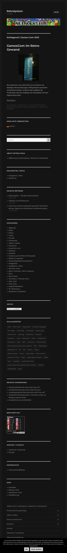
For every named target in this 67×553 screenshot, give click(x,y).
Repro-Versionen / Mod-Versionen (21, 271)
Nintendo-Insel (14, 268)
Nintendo (31, 342)
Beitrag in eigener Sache (17, 397)
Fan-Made (11, 331)
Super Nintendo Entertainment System (21, 365)
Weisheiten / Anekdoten (17, 291)
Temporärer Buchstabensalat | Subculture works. (26, 395)
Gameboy (30, 331)
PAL (35, 346)
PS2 (24, 350)
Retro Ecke (27, 107)
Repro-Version (12, 353)
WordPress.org (14, 495)
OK (26, 549)
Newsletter (12, 178)
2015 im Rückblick (24, 400)
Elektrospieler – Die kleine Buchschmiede (23, 196)
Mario (33, 338)
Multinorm (11, 342)
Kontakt (12, 452)
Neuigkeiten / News (16, 176)
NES (23, 342)
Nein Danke (36, 549)
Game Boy (20, 331)
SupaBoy (16, 361)
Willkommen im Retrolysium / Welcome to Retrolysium (28, 158)
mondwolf (12, 390)
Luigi (18, 338)
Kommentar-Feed (15, 492)
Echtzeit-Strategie (39, 327)
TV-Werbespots (14, 289)
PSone (30, 350)
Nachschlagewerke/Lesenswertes (20, 261)
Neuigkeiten (13, 263)
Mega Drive (41, 338)
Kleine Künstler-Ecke (14, 519)
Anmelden (12, 487)
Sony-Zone (13, 284)
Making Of (25, 338)
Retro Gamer (13, 276)
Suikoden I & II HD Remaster (19, 201)
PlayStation (43, 346)
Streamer (10, 524)
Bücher (11, 233)
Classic (11, 235)
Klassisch (12, 251)
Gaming (21, 334)
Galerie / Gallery (14, 243)
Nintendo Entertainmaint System (19, 346)
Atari (9, 327)
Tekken (41, 365)
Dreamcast (27, 327)
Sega (23, 357)
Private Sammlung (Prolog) (16, 510)
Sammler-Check (13, 357)
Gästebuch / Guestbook (17, 450)
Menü (56, 12)
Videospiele (34, 107)
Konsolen (16, 107)
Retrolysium (15, 11)
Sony (9, 361)
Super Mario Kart (28, 361)
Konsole (38, 334)
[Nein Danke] (65, 546)
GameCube (40, 331)
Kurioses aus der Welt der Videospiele (22, 256)
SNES (46, 357)
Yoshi (20, 369)
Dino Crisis (16, 327)
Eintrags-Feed (14, 490)
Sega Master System (34, 357)
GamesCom (42, 105)
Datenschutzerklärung (17, 470)
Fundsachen (13, 240)
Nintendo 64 (41, 342)
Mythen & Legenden (16, 258)
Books (11, 230)
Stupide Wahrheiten (16, 286)
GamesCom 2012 (22, 105)
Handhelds (10, 107)
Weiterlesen (11, 100)
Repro (36, 350)
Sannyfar (12, 387)
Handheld (29, 334)
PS (20, 350)
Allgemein (12, 228)
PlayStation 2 (12, 350)
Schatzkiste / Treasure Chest (19, 279)
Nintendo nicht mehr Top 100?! (29, 387)
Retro (21, 107)
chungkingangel (14, 392)
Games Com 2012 (34, 105)
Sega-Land (13, 281)
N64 (18, 342)
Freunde (12, 238)
